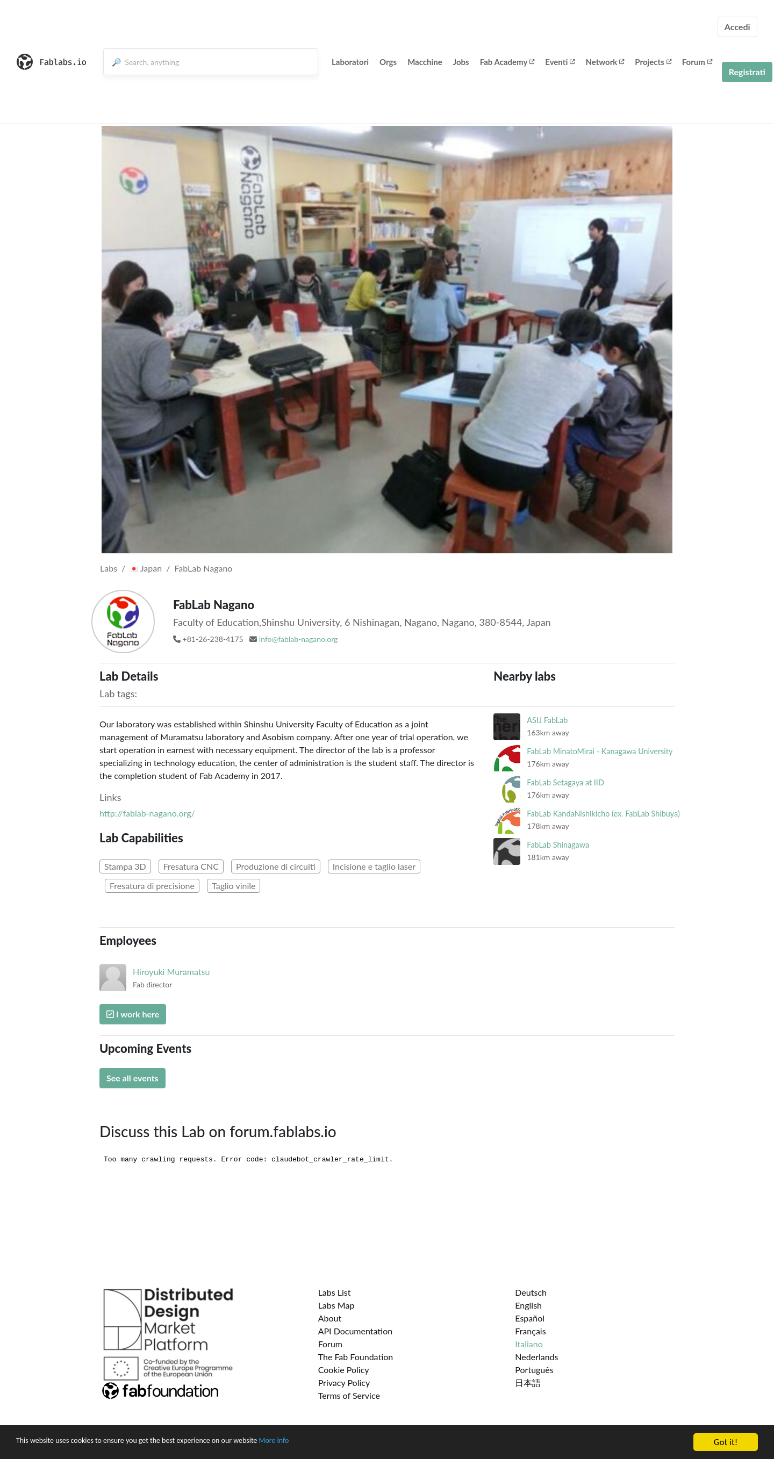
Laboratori (350, 62)
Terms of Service (349, 1395)
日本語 (528, 1382)
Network (604, 62)
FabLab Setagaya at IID (565, 782)
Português (534, 1369)
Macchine (424, 62)
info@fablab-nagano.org (298, 639)
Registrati (747, 72)
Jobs (461, 62)
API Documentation (355, 1331)
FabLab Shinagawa (558, 844)
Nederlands (536, 1357)
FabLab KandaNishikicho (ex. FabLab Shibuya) (603, 813)
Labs (108, 568)
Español (529, 1318)
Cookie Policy (343, 1369)
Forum (697, 62)
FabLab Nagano (203, 568)
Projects (653, 62)
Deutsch (531, 1292)
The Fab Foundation (355, 1357)
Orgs (388, 62)
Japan (146, 568)
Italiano (529, 1344)
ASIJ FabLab (547, 720)
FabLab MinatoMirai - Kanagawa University (599, 751)
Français (530, 1331)
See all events (132, 1078)
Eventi (560, 62)
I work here (132, 1014)
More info (330, 1443)
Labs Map (336, 1305)
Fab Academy (507, 62)
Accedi (737, 26)
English (528, 1305)
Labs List (334, 1292)
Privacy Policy (344, 1382)
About (330, 1318)
